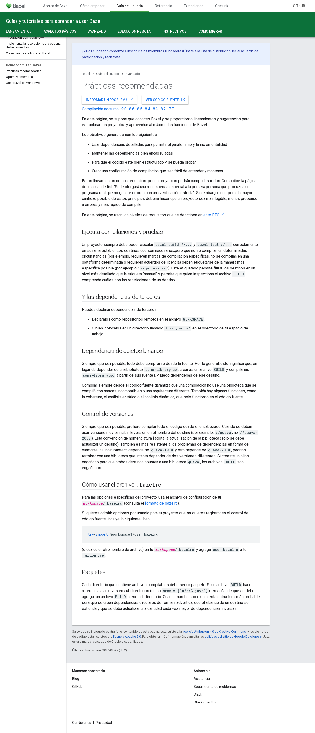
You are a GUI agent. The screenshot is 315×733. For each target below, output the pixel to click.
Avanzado (133, 73)
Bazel (86, 73)
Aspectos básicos (60, 31)
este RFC (211, 215)
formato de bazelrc (161, 503)
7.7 (171, 109)
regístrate (112, 57)
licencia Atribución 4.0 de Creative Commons (214, 631)
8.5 (139, 109)
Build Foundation (96, 51)
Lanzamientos (19, 31)
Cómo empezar (92, 6)
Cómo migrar (210, 31)
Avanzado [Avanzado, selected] (97, 31)
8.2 (163, 109)
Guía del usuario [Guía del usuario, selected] (129, 6)
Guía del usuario (107, 73)
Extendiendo (193, 6)
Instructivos (174, 31)
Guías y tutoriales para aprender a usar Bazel (54, 21)
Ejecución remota (134, 31)
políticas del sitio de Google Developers (233, 636)
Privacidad (104, 723)
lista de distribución (216, 51)
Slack (198, 694)
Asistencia (202, 679)
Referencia (163, 6)
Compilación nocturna (100, 109)
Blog (75, 679)
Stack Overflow (205, 702)
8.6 (131, 109)
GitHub (299, 6)
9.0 (123, 109)
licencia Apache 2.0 (127, 636)
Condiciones (81, 723)
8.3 (155, 109)
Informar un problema (110, 99)
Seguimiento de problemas (215, 686)
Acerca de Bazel (55, 6)
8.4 (147, 109)
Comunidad (224, 6)
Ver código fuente (165, 99)
